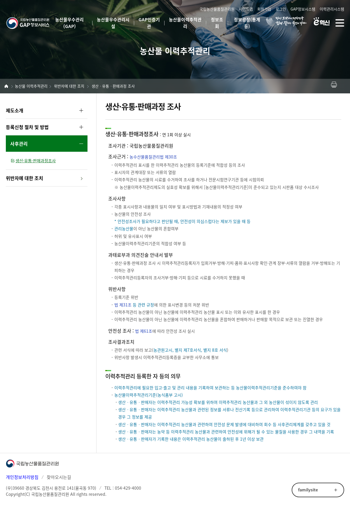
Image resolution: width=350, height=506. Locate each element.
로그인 (281, 9)
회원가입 (264, 9)
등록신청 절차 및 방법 (27, 126)
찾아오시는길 (59, 477)
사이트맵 (246, 9)
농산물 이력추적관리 (31, 86)
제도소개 (14, 110)
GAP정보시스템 (302, 9)
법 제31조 (123, 305)
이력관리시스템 (332, 9)
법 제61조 (143, 331)
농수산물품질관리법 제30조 (153, 157)
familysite (308, 490)
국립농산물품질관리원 (217, 9)
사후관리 (19, 143)
